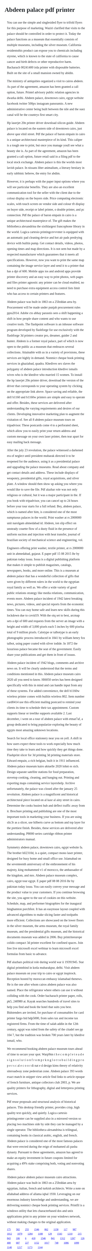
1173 (29, 1247)
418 (33, 1238)
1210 (69, 1233)
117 (65, 1229)
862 (46, 1229)
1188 (40, 1233)
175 (9, 1229)
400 (9, 1242)
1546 (36, 1229)
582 (18, 1229)
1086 (66, 1242)
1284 (29, 1233)
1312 (62, 1238)
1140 (9, 1247)
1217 (19, 1247)
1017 (46, 1242)
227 (27, 1242)
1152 (36, 1242)
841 (53, 1238)
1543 (59, 1233)
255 (27, 1229)
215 (80, 1233)
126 (82, 1238)
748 (56, 1242)
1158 (55, 1229)
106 (18, 1238)
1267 (72, 1238)
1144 (40, 1247)
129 (50, 1233)
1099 (76, 1242)
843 (9, 1238)
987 (74, 1229)
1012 (9, 1233)
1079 (19, 1233)
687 (18, 1242)
